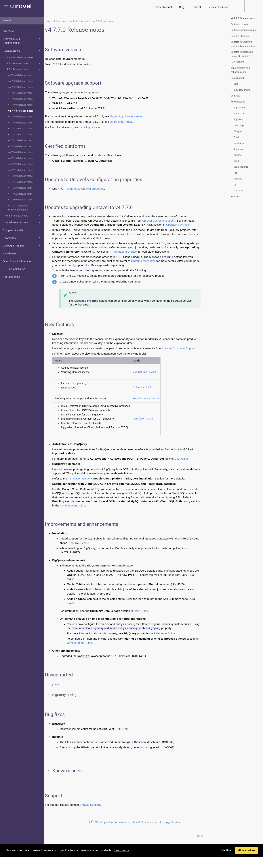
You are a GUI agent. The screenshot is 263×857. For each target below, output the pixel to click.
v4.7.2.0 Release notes (20, 176)
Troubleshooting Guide (164, 398)
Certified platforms (240, 36)
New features (237, 62)
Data (235, 84)
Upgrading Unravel (140, 121)
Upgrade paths (11, 276)
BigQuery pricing (241, 90)
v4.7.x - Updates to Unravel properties (18, 207)
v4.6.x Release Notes (23, 216)
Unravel (215, 7)
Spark (236, 161)
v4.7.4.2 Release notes (20, 134)
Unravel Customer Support (177, 220)
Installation (239, 143)
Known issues (238, 101)
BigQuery (238, 119)
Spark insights (240, 167)
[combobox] (22, 21)
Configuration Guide (163, 371)
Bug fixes (235, 95)
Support (114, 804)
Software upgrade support (244, 30)
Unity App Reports (22, 245)
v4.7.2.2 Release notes (20, 164)
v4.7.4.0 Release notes (20, 146)
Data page (238, 125)
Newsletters (9, 253)
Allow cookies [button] (246, 850)
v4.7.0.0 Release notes (20, 199)
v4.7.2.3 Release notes (20, 158)
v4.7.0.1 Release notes (20, 194)
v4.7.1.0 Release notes (20, 188)
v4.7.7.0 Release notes (20, 111)
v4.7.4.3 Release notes (20, 128)
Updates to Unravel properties (104, 188)
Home (66, 21)
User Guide (200, 458)
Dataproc (238, 131)
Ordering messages (162, 260)
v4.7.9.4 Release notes (20, 75)
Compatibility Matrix (14, 230)
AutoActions (239, 113)
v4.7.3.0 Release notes (20, 152)
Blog (200, 7)
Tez (235, 173)
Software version (239, 24)
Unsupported (237, 78)
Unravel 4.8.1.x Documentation (22, 40)
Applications (239, 107)
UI (234, 184)
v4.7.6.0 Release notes (20, 116)
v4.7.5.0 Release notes (20, 122)
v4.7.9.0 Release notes (20, 99)
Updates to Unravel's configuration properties (243, 44)
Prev (53, 836)
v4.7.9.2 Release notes (20, 87)
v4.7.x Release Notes (23, 69)
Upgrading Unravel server (145, 116)
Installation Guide (161, 418)
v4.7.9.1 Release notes (20, 93)
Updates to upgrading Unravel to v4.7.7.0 (242, 54)
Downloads (22, 238)
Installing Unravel (108, 127)
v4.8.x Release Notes (23, 63)
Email (236, 137)
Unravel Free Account (22, 222)
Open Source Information (17, 261)
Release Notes (22, 50)
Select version (237, 7)
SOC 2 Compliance (14, 269)
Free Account (182, 7)
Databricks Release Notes (19, 57)
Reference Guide (161, 387)
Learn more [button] (121, 850)
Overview (8, 31)
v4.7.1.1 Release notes (20, 182)
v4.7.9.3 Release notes (20, 81)
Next (218, 836)
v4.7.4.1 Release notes (20, 140)
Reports (237, 155)
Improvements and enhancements (240, 70)
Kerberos (238, 149)
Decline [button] (226, 850)
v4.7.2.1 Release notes (20, 170)
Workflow (238, 190)
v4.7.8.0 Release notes (20, 105)
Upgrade (237, 178)
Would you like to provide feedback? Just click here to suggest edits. (153, 822)
